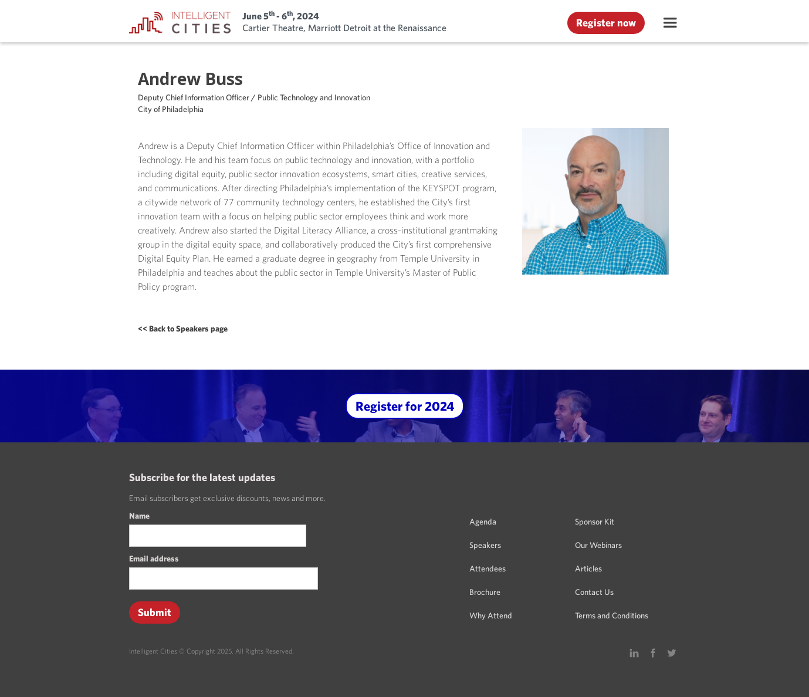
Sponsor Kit (594, 521)
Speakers (485, 545)
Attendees (487, 568)
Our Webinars (598, 545)
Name (139, 515)
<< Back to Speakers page (183, 328)
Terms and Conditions (611, 615)
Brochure (484, 592)
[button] (670, 22)
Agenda (482, 521)
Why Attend (490, 615)
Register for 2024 (405, 405)
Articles (588, 568)
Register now (606, 22)
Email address (154, 558)
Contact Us (594, 592)
